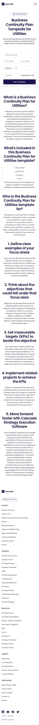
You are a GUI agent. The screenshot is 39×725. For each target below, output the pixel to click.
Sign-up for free (27, 467)
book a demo (10, 470)
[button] (35, 4)
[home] (8, 3)
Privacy (10, 716)
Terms (4, 716)
